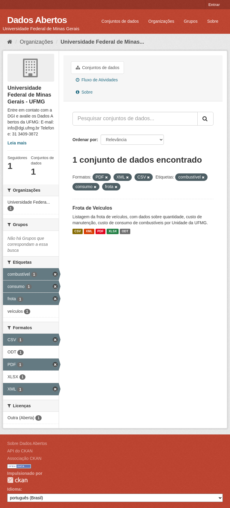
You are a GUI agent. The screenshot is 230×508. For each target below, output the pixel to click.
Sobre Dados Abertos (27, 443)
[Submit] (205, 119)
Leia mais (17, 143)
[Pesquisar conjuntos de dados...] (135, 119)
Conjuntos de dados (120, 21)
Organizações (161, 21)
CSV (77, 231)
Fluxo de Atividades (97, 79)
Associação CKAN (24, 458)
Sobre (212, 21)
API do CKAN (20, 450)
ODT (125, 231)
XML (89, 231)
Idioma (14, 489)
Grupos (191, 21)
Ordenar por (84, 139)
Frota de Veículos (92, 207)
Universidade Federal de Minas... (102, 42)
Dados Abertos (37, 20)
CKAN (17, 480)
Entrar (214, 4)
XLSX (113, 231)
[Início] (9, 42)
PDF (100, 231)
